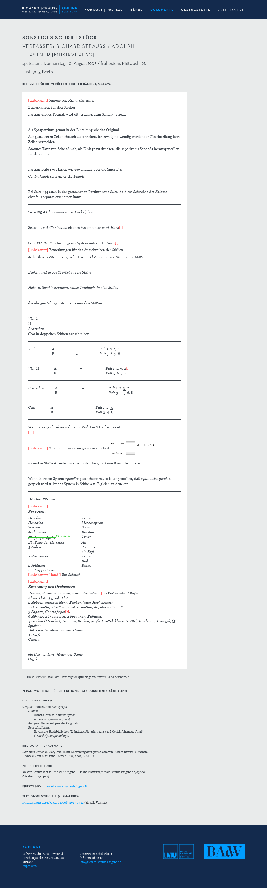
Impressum (29, 866)
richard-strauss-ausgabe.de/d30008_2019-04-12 (53, 802)
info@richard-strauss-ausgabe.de (100, 862)
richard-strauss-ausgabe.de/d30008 (64, 786)
